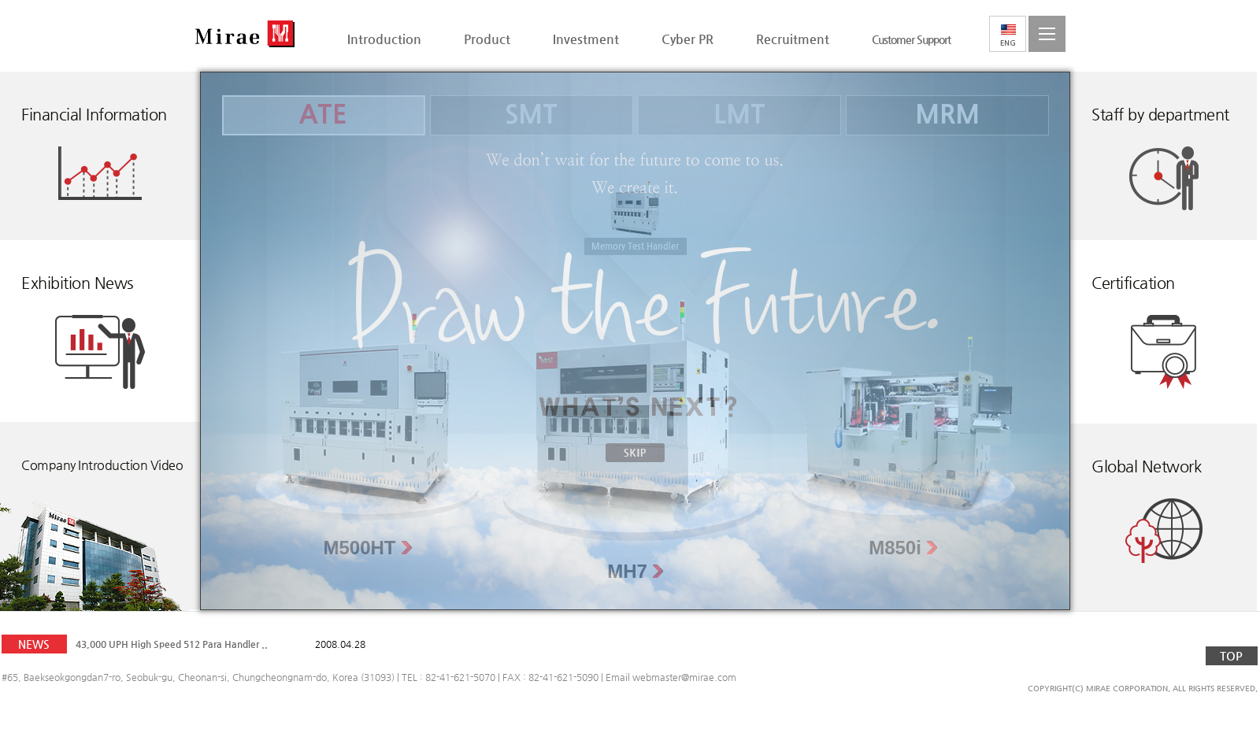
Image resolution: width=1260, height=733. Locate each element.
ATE (323, 115)
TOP (1231, 655)
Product (487, 38)
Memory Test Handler (635, 246)
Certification (1133, 283)
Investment (586, 38)
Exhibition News (77, 283)
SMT (531, 115)
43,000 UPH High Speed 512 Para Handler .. (172, 644)
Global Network (1146, 466)
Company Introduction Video (102, 464)
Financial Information (94, 115)
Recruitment (792, 38)
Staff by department (1160, 115)
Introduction (384, 38)
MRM (947, 115)
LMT (739, 115)
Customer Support (911, 39)
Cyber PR (687, 38)
